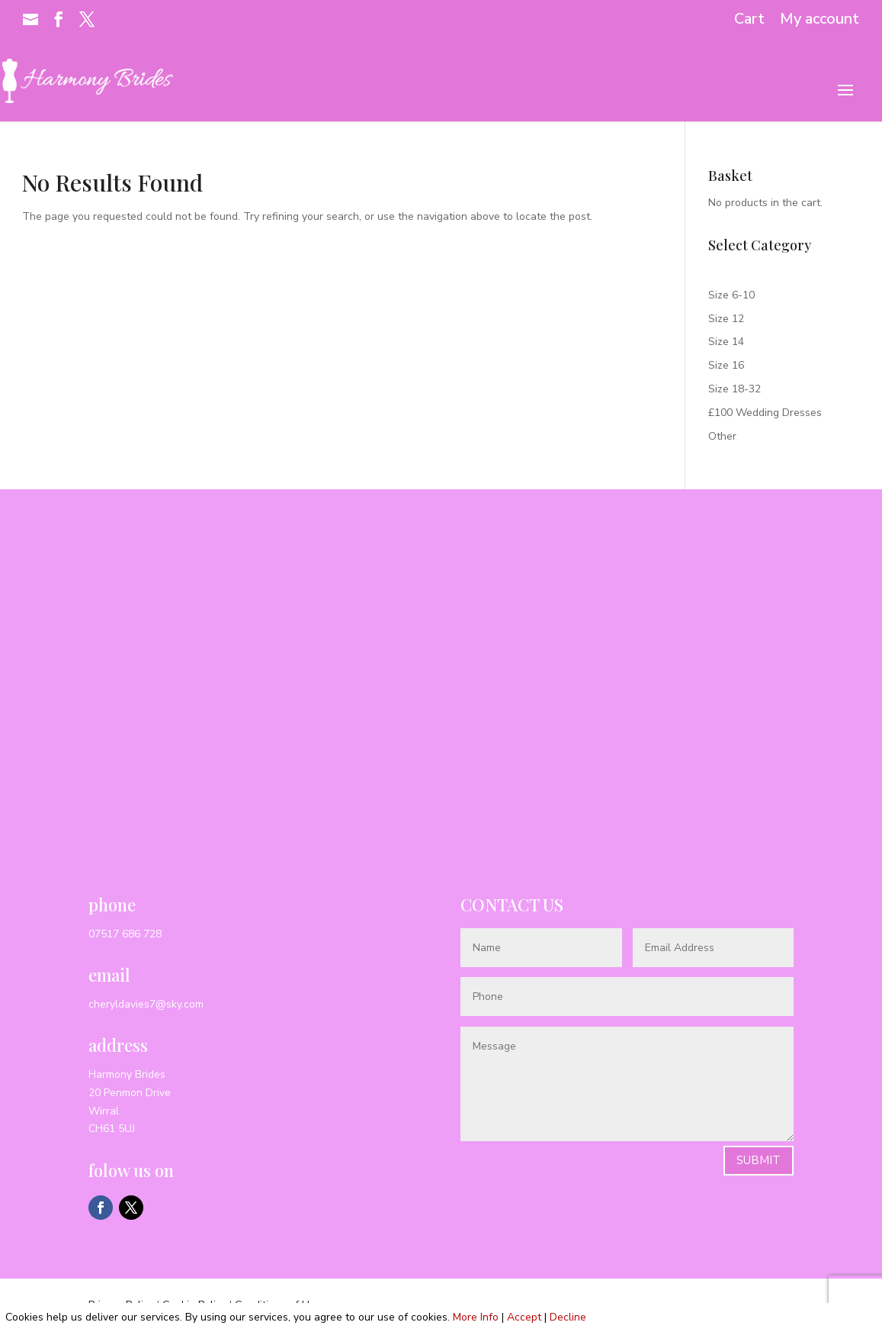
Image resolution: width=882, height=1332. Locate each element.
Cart (749, 20)
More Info (476, 1317)
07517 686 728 (125, 934)
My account (819, 20)
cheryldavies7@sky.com (146, 1004)
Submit (758, 1160)
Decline (568, 1317)
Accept (524, 1317)
